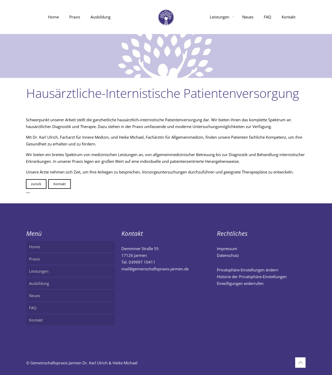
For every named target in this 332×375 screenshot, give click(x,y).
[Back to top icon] (300, 362)
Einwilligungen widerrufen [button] (240, 283)
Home (34, 246)
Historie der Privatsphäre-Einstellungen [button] (252, 276)
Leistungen (39, 271)
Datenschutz (228, 255)
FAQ (33, 307)
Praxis (34, 259)
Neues (34, 295)
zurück (36, 184)
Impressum (227, 248)
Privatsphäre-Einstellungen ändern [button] (247, 269)
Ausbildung (39, 283)
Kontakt (59, 184)
